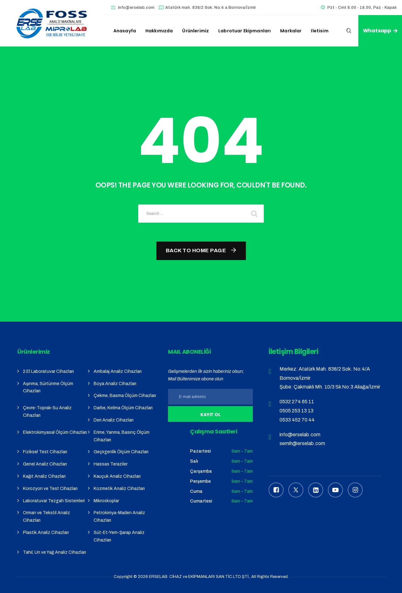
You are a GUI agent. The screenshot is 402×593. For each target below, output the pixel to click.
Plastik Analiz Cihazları (46, 532)
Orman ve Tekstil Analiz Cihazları (46, 516)
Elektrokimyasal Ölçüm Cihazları (55, 432)
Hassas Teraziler (111, 464)
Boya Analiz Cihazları (115, 383)
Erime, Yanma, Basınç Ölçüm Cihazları (121, 436)
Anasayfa (124, 31)
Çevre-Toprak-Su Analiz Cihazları (47, 411)
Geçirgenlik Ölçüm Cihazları (121, 451)
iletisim (319, 31)
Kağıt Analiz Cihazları (44, 476)
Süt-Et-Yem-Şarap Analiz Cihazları (119, 536)
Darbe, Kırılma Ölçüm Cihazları (123, 407)
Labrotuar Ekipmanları (244, 31)
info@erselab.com (136, 7)
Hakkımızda (159, 31)
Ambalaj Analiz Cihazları (118, 371)
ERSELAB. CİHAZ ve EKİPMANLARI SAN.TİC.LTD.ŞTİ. (199, 576)
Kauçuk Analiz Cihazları (117, 476)
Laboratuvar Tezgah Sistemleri (54, 500)
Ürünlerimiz (195, 31)
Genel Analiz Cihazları (45, 464)
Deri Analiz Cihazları (113, 420)
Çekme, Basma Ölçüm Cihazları (125, 395)
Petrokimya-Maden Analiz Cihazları (119, 516)
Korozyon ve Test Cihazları (50, 488)
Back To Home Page (196, 250)
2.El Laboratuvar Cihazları (48, 371)
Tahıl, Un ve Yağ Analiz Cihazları (54, 552)
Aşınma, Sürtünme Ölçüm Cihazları (48, 387)
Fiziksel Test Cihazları (45, 451)
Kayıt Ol (210, 414)
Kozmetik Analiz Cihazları (119, 488)
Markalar (291, 31)
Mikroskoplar (106, 500)
